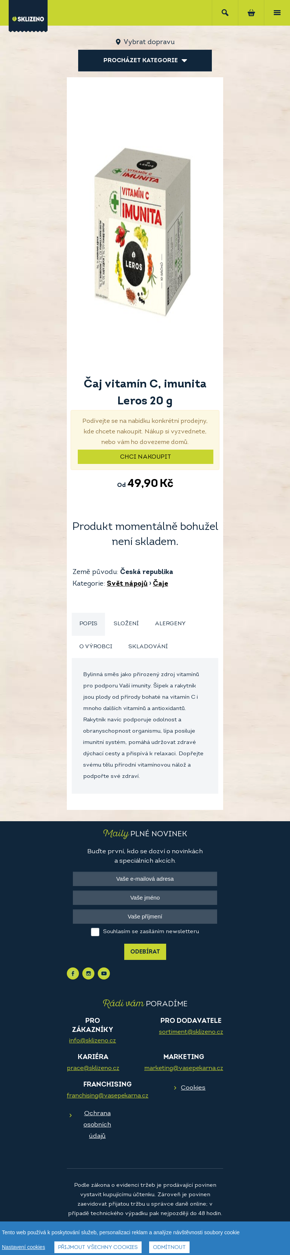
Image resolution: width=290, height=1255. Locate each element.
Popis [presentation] (88, 624)
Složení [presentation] (126, 624)
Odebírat (145, 952)
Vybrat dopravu (148, 42)
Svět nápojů (127, 584)
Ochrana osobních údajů (97, 1124)
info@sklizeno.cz (92, 1041)
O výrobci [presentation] (95, 647)
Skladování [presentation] (148, 647)
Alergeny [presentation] (170, 624)
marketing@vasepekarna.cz (183, 1068)
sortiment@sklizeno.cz (191, 1032)
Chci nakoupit (145, 457)
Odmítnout (169, 1247)
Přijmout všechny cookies (98, 1247)
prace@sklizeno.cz (93, 1068)
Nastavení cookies (23, 1247)
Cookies (193, 1088)
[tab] (88, 624)
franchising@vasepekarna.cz (107, 1096)
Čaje (160, 584)
